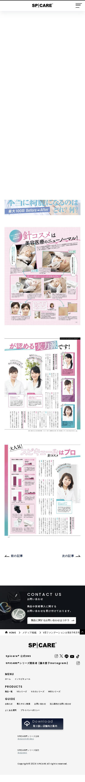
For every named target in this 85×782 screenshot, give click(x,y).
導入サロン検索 (27, 704)
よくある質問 (42, 711)
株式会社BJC (23, 760)
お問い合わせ (46, 704)
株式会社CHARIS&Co (27, 746)
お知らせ (10, 704)
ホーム (8, 679)
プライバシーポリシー (17, 717)
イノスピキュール (25, 679)
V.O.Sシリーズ (43, 692)
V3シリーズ (25, 692)
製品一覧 (10, 692)
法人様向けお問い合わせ (18, 711)
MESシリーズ (63, 692)
